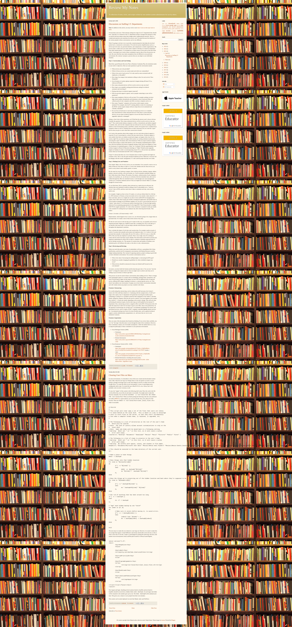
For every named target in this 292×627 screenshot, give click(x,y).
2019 (165, 65)
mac (182, 25)
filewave (163, 25)
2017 (165, 70)
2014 (165, 77)
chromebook (171, 23)
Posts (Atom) (118, 610)
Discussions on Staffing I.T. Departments (125, 24)
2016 (165, 72)
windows (178, 33)
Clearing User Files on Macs (120, 375)
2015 (165, 74)
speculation (174, 30)
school (182, 28)
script (163, 30)
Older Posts (154, 607)
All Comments (167, 87)
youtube (181, 33)
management (115, 368)
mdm (170, 27)
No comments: (130, 365)
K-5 (179, 25)
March (167, 59)
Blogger (173, 619)
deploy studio (180, 23)
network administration (177, 27)
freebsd (167, 25)
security (168, 31)
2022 (165, 48)
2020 (165, 62)
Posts (165, 84)
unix (174, 33)
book (166, 23)
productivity (177, 28)
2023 (165, 46)
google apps (173, 25)
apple (163, 23)
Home (133, 607)
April (166, 53)
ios (177, 25)
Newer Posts (112, 607)
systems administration (172, 32)
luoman (163, 619)
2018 (165, 67)
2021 (165, 51)
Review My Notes (123, 7)
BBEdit (117, 398)
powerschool (165, 28)
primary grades (171, 28)
